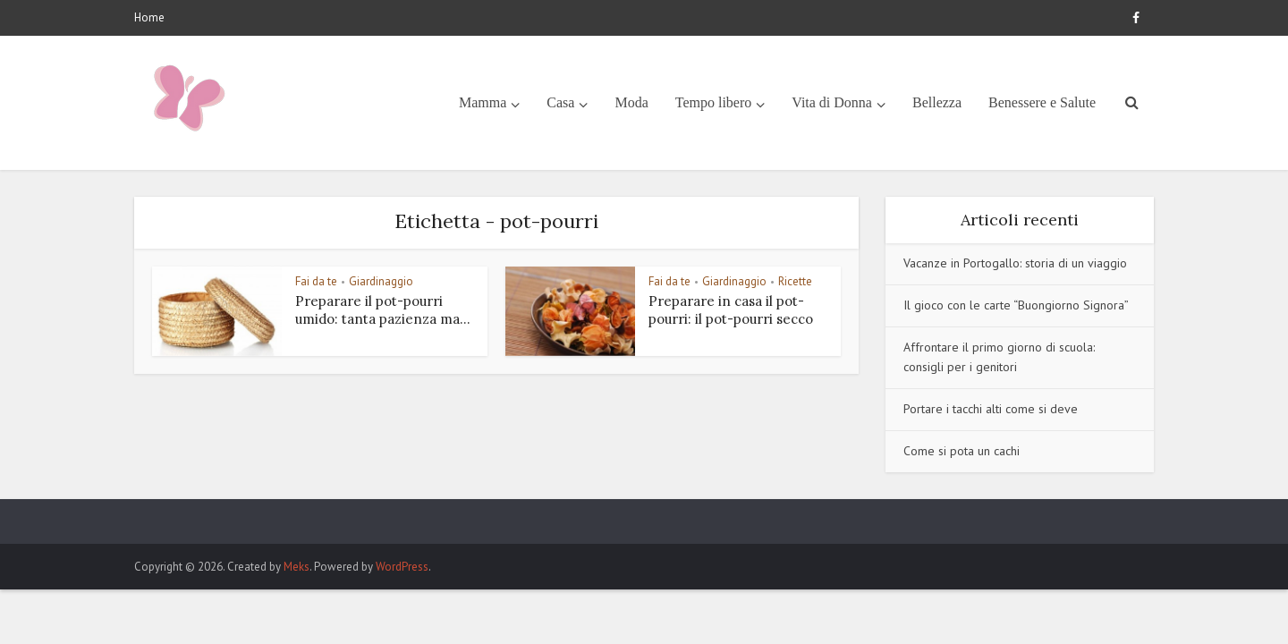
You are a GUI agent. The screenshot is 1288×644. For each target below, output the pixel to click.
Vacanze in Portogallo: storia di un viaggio (1015, 263)
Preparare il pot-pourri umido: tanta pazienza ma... (382, 309)
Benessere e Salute (1042, 102)
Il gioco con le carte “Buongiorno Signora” (1016, 305)
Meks (296, 566)
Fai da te (316, 281)
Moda (631, 102)
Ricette (795, 281)
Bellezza (937, 102)
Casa (560, 102)
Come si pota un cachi (961, 451)
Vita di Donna (832, 102)
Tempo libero (713, 102)
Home (149, 17)
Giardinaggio (381, 281)
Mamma (482, 102)
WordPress (402, 566)
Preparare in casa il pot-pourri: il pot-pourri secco (730, 309)
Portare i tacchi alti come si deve (990, 409)
